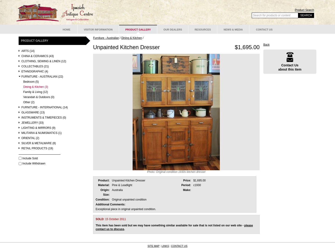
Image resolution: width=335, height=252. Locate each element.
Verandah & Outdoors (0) (38, 97)
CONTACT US (179, 246)
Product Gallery (138, 29)
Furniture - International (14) (44, 107)
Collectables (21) (35, 66)
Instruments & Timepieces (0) (43, 117)
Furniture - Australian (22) (42, 76)
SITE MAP (153, 246)
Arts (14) (27, 51)
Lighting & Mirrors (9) (38, 127)
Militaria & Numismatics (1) (41, 133)
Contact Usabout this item (290, 61)
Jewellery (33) (32, 122)
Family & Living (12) (35, 92)
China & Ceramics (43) (37, 56)
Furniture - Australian (106, 38)
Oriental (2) (30, 138)
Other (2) (28, 102)
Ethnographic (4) (34, 71)
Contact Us (264, 29)
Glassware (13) (33, 112)
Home (66, 29)
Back (266, 44)
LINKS (165, 246)
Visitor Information (98, 29)
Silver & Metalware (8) (38, 143)
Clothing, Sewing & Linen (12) (43, 61)
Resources (203, 29)
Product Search (304, 10)
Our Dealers (172, 29)
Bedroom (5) (31, 81)
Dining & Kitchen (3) (35, 87)
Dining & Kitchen (131, 38)
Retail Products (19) (37, 148)
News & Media (233, 29)
